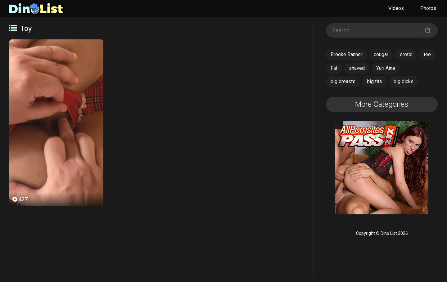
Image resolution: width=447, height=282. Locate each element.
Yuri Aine (385, 68)
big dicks (403, 81)
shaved (357, 68)
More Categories (382, 104)
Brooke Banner (346, 54)
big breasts (343, 81)
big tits (374, 81)
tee (427, 54)
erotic (406, 54)
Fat (334, 68)
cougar (381, 54)
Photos (428, 8)
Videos (396, 8)
